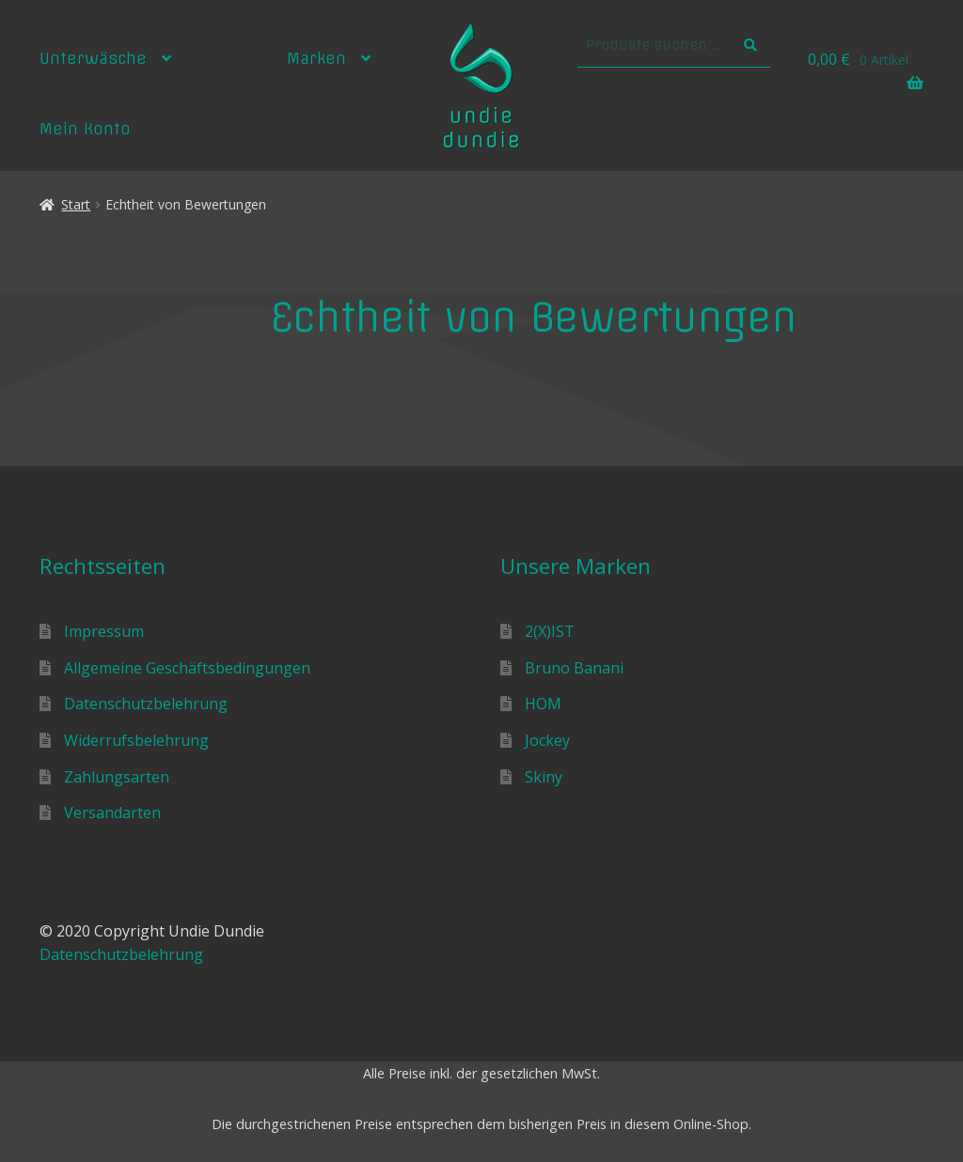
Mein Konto (85, 128)
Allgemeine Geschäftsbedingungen (187, 668)
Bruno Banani (574, 668)
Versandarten (112, 812)
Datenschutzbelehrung (146, 703)
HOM (543, 703)
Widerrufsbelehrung (136, 740)
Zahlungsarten (116, 777)
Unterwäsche (93, 58)
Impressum (104, 631)
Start (75, 204)
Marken (316, 58)
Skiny (543, 777)
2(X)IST (550, 631)
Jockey (547, 740)
